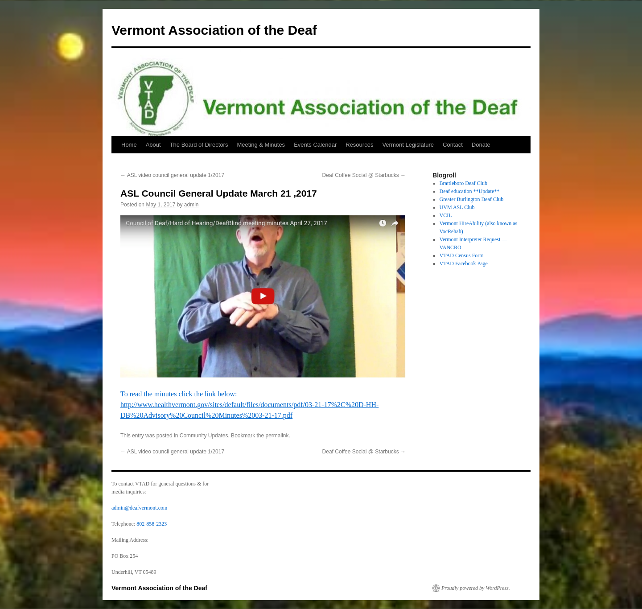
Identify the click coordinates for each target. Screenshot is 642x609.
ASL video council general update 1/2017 (172, 175)
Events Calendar (315, 144)
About (153, 144)
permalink (277, 435)
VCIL (446, 215)
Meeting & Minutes (261, 144)
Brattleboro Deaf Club (463, 183)
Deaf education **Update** (470, 191)
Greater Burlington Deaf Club (472, 199)
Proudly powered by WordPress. (475, 588)
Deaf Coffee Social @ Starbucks (364, 175)
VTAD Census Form (462, 255)
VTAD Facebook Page (464, 263)
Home (129, 144)
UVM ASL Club (457, 207)
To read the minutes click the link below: (178, 394)
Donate (481, 144)
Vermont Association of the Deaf (214, 30)
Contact (453, 144)
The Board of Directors (199, 144)
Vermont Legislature (408, 144)
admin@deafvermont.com (139, 508)
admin (191, 205)
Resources (359, 144)
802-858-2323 (151, 524)
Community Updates (204, 435)
